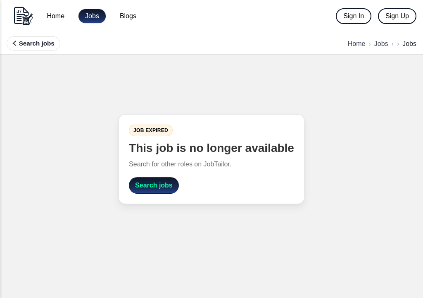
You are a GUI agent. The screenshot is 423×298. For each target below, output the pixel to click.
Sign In (353, 15)
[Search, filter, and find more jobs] (33, 43)
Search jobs (154, 185)
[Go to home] (23, 16)
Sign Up (397, 15)
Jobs (92, 15)
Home (55, 15)
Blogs (128, 15)
